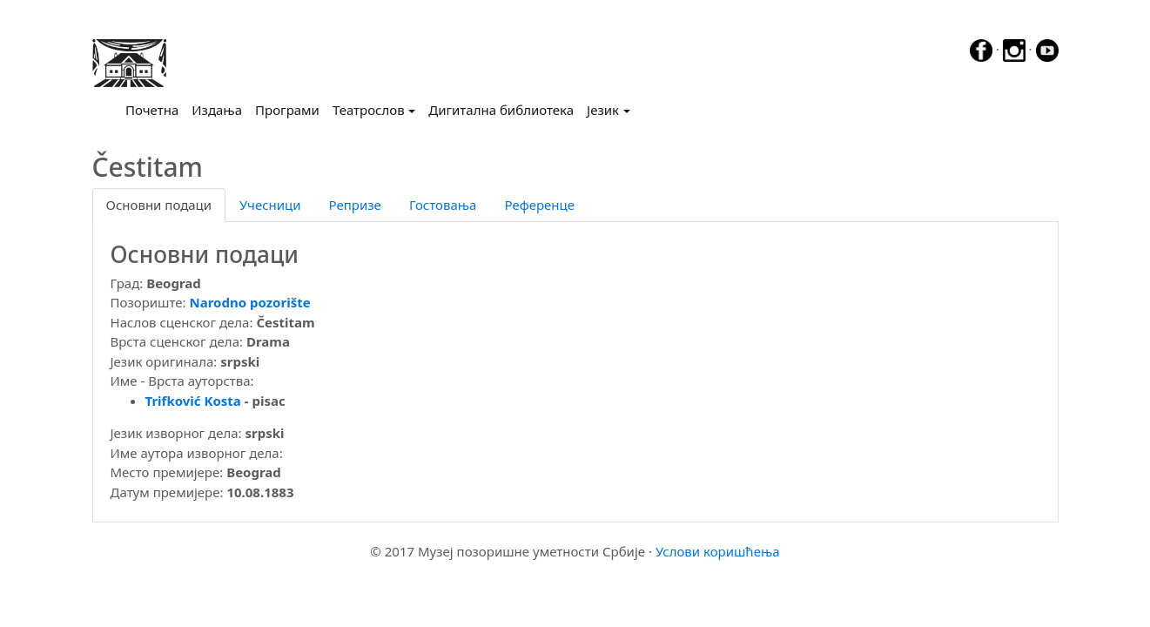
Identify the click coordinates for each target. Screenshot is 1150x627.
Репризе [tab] (355, 204)
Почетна (155, 108)
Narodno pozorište (250, 302)
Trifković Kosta (193, 400)
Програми (287, 109)
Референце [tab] (539, 204)
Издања (217, 109)
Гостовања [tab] (443, 204)
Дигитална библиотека (501, 109)
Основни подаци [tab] (159, 204)
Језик (603, 109)
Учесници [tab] (269, 204)
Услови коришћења (718, 551)
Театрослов (369, 109)
